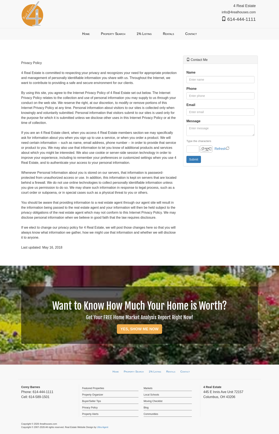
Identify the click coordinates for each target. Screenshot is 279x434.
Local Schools (151, 394)
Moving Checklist (153, 401)
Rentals (170, 371)
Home (116, 371)
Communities (151, 414)
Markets (148, 388)
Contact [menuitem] (191, 34)
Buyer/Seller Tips (91, 401)
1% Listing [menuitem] (144, 34)
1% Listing (155, 371)
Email (190, 105)
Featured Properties (93, 388)
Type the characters (198, 141)
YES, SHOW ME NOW (139, 329)
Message (193, 121)
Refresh (220, 148)
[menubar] (139, 34)
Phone (191, 88)
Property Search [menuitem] (113, 34)
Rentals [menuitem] (168, 34)
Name (191, 72)
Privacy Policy (90, 407)
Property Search (134, 371)
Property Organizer (92, 394)
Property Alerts (90, 414)
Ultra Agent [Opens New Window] (102, 427)
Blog (146, 407)
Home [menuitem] (86, 34)
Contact (185, 371)
